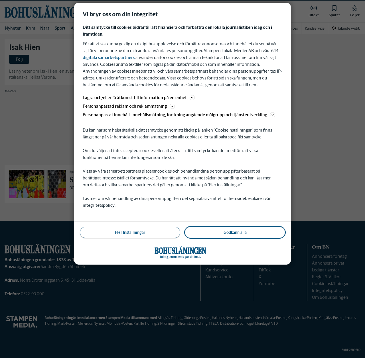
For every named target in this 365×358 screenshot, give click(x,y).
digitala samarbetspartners (109, 57)
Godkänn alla (235, 232)
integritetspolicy (99, 205)
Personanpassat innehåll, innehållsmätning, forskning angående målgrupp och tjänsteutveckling (179, 114)
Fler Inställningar (130, 232)
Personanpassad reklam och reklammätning (129, 106)
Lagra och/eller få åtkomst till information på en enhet (139, 97)
